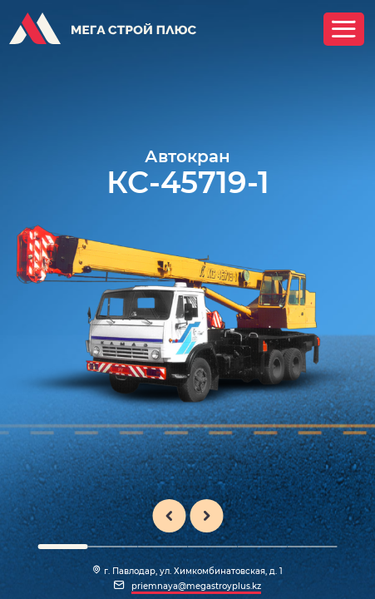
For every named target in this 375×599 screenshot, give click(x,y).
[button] (62, 546)
